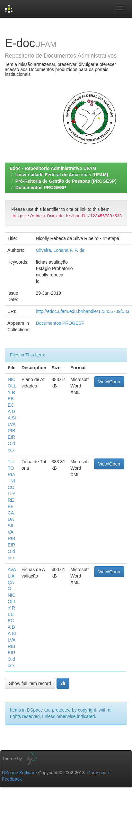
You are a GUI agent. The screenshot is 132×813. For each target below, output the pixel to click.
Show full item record (30, 683)
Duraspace (98, 772)
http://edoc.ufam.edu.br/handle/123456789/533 (82, 311)
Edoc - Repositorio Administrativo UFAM (53, 168)
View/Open (109, 381)
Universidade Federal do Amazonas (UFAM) (61, 174)
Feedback (12, 779)
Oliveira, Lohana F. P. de (60, 250)
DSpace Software (19, 772)
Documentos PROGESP (40, 187)
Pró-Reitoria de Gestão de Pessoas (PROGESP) (66, 181)
